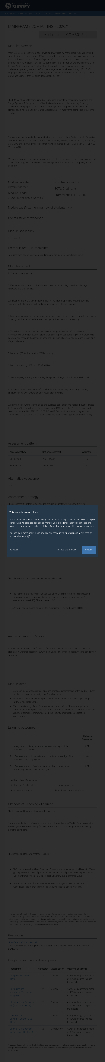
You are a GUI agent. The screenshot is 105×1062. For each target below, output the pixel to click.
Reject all (13, 549)
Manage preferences (66, 549)
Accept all (88, 549)
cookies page (21, 536)
